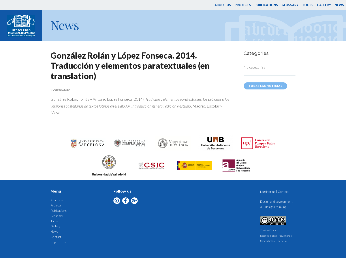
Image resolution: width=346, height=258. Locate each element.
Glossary (290, 5)
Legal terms (58, 242)
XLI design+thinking (273, 207)
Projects (243, 5)
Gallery (324, 5)
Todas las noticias (265, 85)
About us (222, 5)
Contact (56, 237)
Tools (307, 5)
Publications (266, 5)
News (339, 5)
